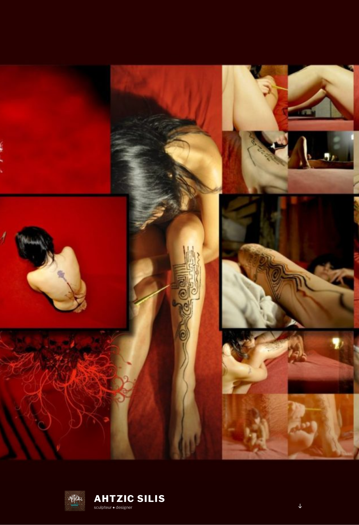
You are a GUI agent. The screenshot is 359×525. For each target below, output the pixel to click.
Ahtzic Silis (130, 498)
